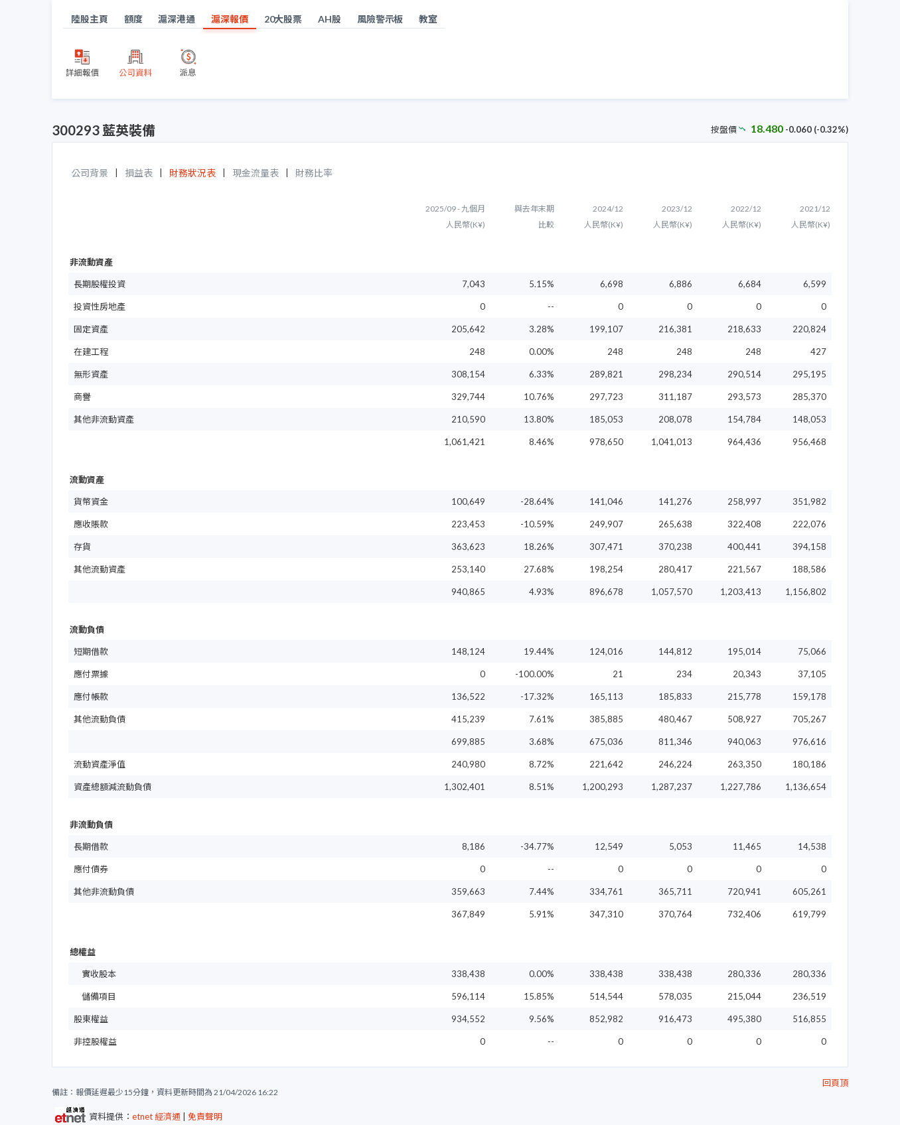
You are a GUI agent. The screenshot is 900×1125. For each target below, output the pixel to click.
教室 (428, 19)
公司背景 (89, 172)
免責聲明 (205, 1116)
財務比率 (314, 172)
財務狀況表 (192, 172)
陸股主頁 (89, 19)
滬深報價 (229, 19)
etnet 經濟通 (156, 1116)
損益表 (139, 172)
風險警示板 (380, 19)
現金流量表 (255, 172)
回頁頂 (835, 1082)
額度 (133, 19)
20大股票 (283, 19)
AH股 (329, 19)
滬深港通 (176, 19)
